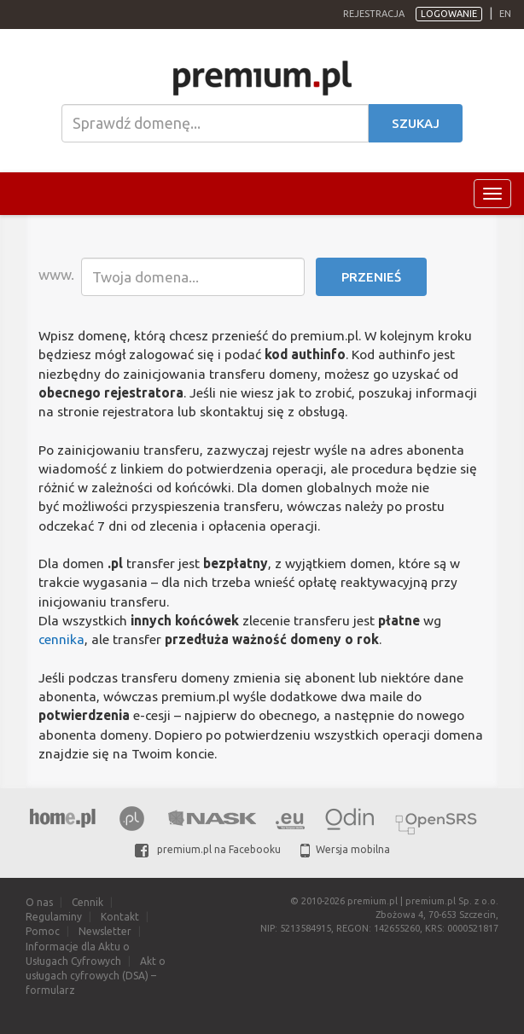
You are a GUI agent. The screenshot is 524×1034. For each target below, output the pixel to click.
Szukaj (416, 123)
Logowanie (449, 14)
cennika (61, 639)
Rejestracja (374, 14)
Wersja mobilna (345, 849)
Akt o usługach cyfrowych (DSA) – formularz (96, 976)
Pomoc (43, 931)
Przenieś (371, 277)
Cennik (87, 902)
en (505, 14)
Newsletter (105, 931)
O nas (39, 902)
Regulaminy (54, 916)
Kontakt (120, 916)
